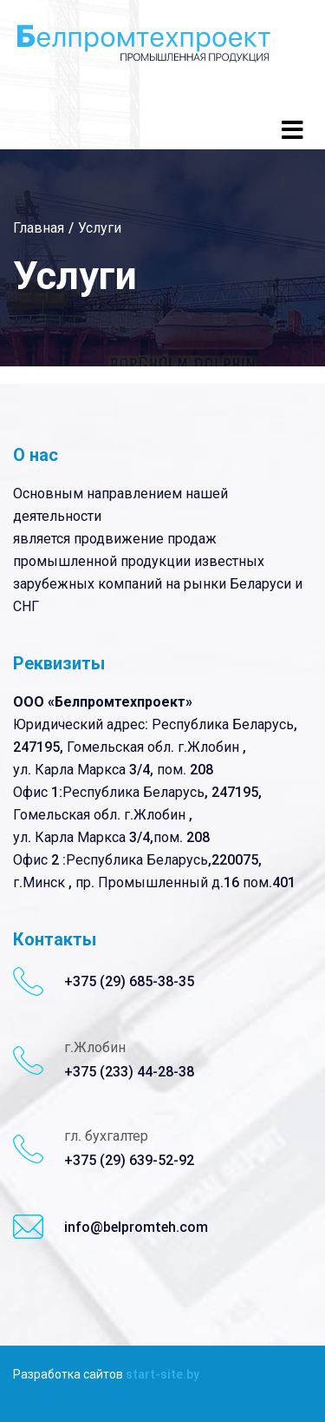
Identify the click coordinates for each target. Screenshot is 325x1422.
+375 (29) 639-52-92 (129, 1160)
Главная (38, 228)
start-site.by (162, 1374)
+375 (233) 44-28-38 (129, 1071)
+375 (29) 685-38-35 (129, 981)
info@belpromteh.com (136, 1227)
